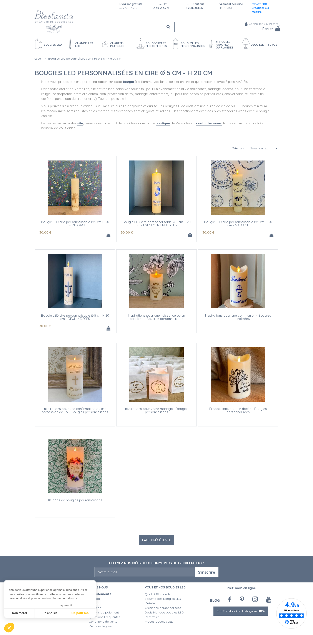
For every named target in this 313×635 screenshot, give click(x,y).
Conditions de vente (103, 621)
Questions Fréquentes (104, 617)
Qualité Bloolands (157, 594)
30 (45, 232)
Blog (215, 600)
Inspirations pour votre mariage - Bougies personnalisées (156, 410)
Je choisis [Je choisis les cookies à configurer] (50, 613)
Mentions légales (101, 626)
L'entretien (152, 617)
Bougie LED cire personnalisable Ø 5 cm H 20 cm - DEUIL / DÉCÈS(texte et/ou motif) (75, 319)
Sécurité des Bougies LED (163, 599)
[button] (9, 627)
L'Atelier (150, 603)
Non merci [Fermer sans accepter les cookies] (19, 613)
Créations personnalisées (163, 608)
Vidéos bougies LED (159, 621)
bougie (128, 82)
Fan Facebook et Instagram (241, 611)
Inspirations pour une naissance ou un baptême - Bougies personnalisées (156, 317)
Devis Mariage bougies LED (164, 612)
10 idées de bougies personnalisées (75, 500)
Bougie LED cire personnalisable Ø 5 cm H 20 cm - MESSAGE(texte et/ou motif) (75, 225)
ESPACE (261, 7)
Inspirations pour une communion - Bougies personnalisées (238, 317)
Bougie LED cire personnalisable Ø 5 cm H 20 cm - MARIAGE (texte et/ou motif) (238, 225)
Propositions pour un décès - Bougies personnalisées (238, 410)
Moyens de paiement (104, 612)
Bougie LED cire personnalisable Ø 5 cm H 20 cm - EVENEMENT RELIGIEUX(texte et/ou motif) (157, 225)
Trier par (238, 148)
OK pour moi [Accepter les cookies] (81, 613)
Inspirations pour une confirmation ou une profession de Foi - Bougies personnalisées (75, 410)
